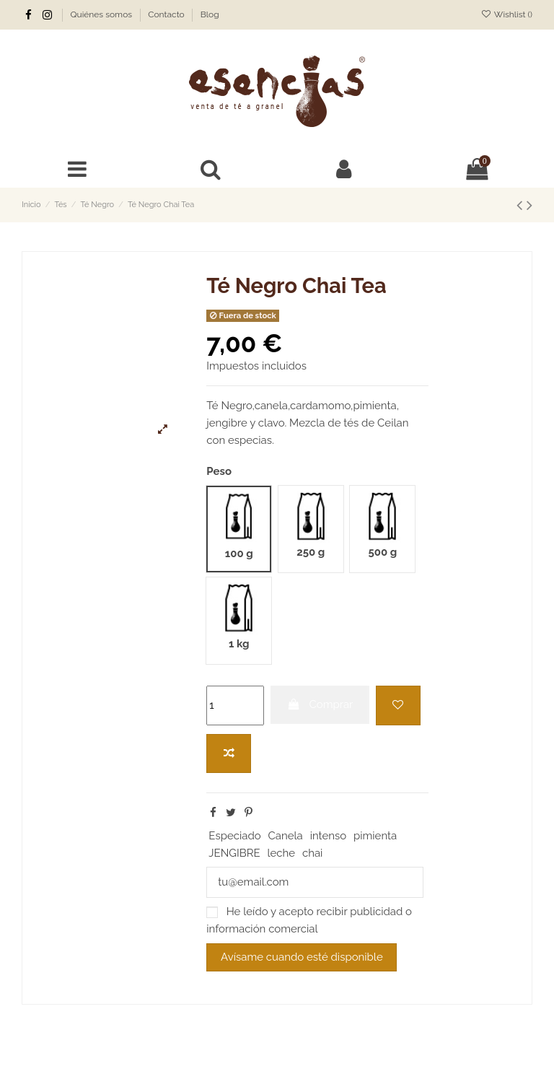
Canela (285, 835)
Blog (210, 14)
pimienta (375, 835)
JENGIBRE (234, 853)
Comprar (320, 704)
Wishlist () (506, 14)
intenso (328, 835)
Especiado (234, 835)
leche (281, 853)
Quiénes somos (103, 14)
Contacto (167, 14)
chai (312, 853)
